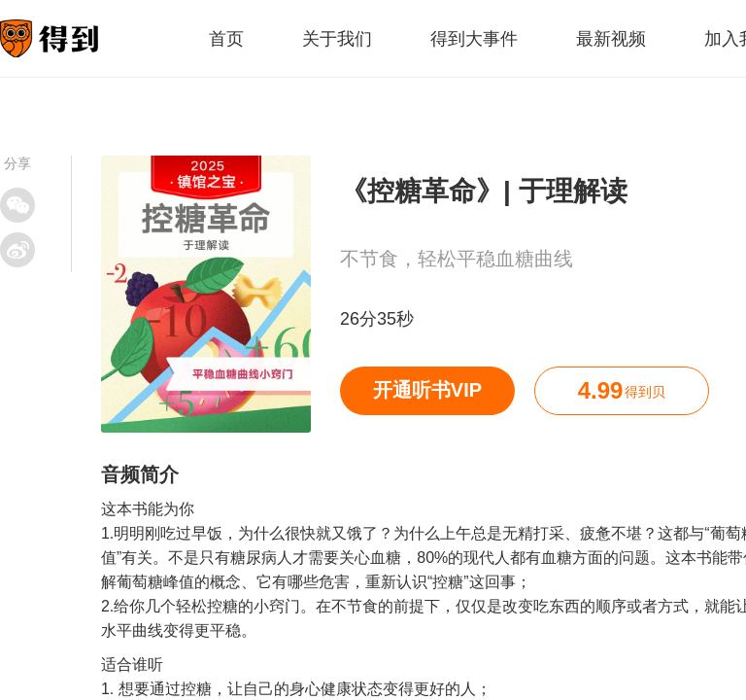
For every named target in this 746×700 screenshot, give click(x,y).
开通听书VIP (427, 390)
